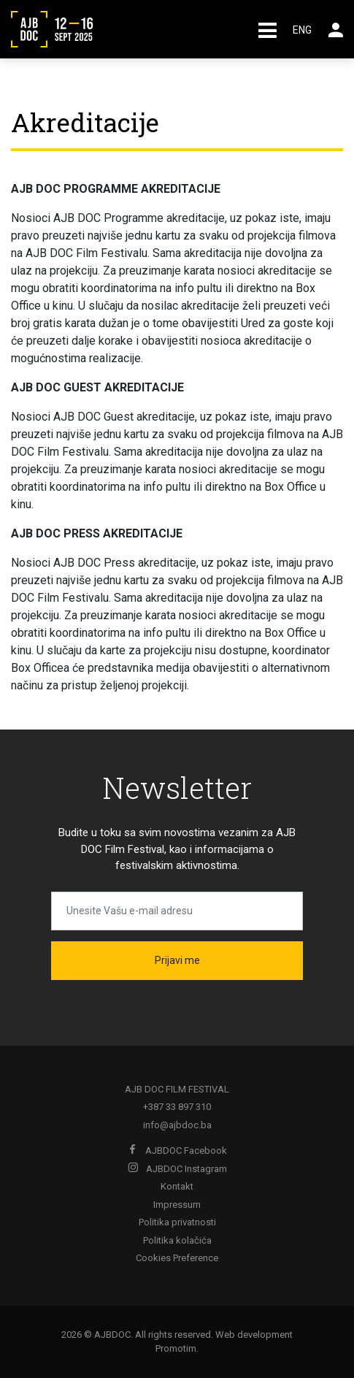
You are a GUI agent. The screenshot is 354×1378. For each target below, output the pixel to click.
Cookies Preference (177, 1257)
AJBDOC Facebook (177, 1150)
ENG (302, 30)
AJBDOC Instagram (177, 1168)
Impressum (177, 1204)
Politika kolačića (177, 1240)
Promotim (175, 1348)
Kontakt (177, 1186)
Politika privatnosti (177, 1222)
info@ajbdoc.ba (177, 1124)
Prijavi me (177, 960)
